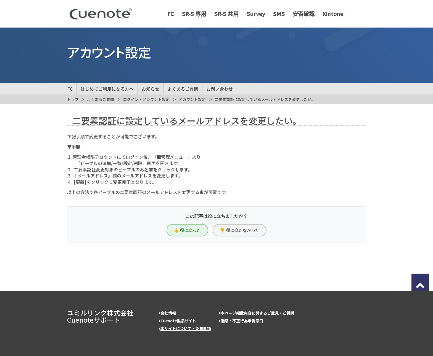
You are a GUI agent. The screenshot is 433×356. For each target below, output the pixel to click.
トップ (73, 99)
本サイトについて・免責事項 (185, 328)
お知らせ (150, 88)
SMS (276, 14)
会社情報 (167, 313)
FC (168, 14)
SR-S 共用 (224, 14)
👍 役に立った (187, 230)
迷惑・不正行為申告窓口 (241, 320)
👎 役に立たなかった (239, 230)
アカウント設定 (192, 99)
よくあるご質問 (182, 88)
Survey (253, 14)
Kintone (330, 14)
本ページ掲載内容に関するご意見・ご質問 (256, 313)
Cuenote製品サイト (177, 320)
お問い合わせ (219, 88)
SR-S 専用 (191, 14)
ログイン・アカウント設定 (146, 99)
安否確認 (301, 14)
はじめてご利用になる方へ (107, 88)
